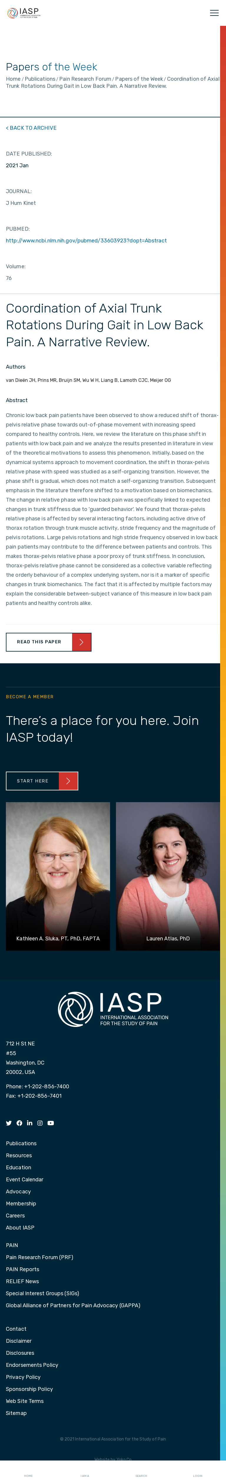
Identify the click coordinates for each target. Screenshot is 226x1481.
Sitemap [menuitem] (16, 1413)
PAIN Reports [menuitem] (22, 1270)
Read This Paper (39, 642)
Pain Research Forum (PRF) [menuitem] (40, 1258)
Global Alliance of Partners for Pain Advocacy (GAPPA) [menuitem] (73, 1306)
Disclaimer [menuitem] (18, 1341)
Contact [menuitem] (16, 1329)
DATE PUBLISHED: (29, 154)
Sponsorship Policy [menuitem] (29, 1389)
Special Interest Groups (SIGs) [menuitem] (42, 1294)
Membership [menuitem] (21, 1204)
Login (197, 1471)
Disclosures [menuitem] (20, 1353)
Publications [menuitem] (21, 1144)
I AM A (85, 1471)
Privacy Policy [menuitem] (23, 1377)
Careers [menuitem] (15, 1216)
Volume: (16, 266)
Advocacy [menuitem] (18, 1192)
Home (28, 1471)
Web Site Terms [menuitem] (25, 1401)
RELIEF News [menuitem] (22, 1282)
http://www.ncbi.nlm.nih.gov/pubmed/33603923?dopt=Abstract (86, 240)
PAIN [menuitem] (12, 1246)
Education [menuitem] (18, 1168)
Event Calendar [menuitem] (24, 1180)
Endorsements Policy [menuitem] (32, 1365)
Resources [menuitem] (19, 1156)
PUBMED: (18, 229)
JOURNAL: (19, 191)
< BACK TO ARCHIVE (31, 128)
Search (141, 1471)
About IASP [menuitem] (20, 1228)
